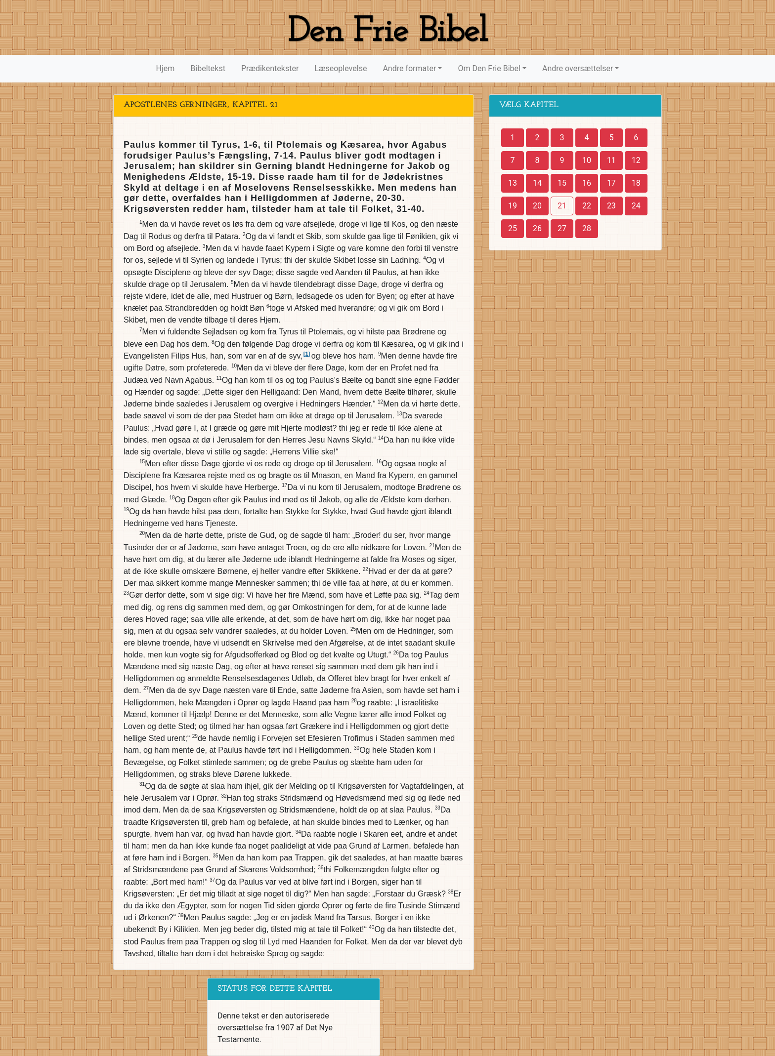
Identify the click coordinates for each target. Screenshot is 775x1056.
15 (562, 183)
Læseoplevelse (340, 68)
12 (636, 160)
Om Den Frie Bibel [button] (489, 68)
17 (611, 183)
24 (636, 205)
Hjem (165, 68)
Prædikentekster (270, 68)
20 (537, 205)
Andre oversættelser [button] (577, 68)
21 (562, 205)
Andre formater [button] (409, 68)
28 (586, 228)
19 (512, 205)
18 (636, 183)
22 (586, 205)
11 (611, 160)
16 (586, 183)
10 (586, 160)
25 (512, 228)
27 (562, 228)
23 (611, 205)
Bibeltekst (207, 68)
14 (537, 183)
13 (512, 183)
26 (537, 228)
